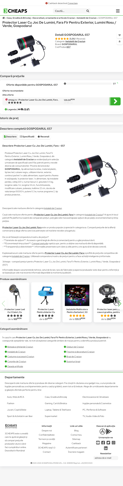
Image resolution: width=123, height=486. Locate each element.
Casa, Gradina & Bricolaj (56, 416)
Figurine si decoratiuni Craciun (80, 371)
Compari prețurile (40, 263)
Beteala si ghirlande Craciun (20, 366)
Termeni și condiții (46, 458)
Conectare (73, 3)
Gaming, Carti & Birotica (56, 423)
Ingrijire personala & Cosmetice (97, 423)
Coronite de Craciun (16, 381)
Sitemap (76, 458)
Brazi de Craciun (74, 376)
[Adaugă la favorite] (120, 35)
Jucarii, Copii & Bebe (16, 429)
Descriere (10, 156)
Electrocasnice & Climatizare (96, 416)
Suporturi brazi (73, 381)
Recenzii (43, 156)
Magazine (46, 463)
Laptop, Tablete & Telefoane (58, 429)
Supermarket (51, 436)
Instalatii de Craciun (75, 41)
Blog (76, 450)
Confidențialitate (47, 454)
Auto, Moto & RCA (15, 416)
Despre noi (47, 450)
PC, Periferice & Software (94, 429)
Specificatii (27, 156)
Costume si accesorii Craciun (20, 376)
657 (69, 47)
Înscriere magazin (76, 471)
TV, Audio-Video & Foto (93, 436)
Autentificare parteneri (76, 467)
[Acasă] (3, 18)
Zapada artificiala (15, 386)
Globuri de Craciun (75, 366)
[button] (119, 323)
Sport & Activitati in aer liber (20, 436)
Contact (47, 471)
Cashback (76, 463)
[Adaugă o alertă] (120, 42)
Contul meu (76, 454)
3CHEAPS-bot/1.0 (46, 467)
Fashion (10, 423)
